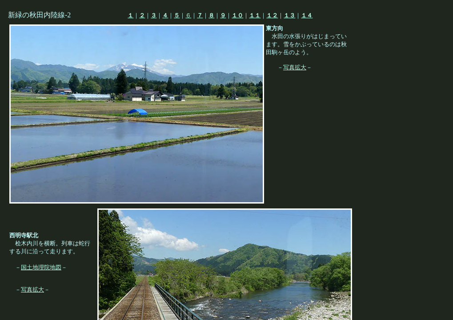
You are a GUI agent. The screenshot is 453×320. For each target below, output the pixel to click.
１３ (289, 15)
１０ (237, 15)
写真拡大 (294, 67)
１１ (255, 15)
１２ (272, 15)
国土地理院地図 (41, 267)
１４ (307, 15)
